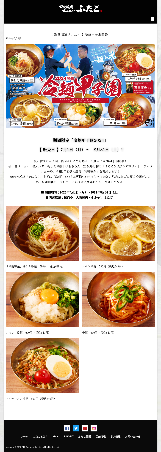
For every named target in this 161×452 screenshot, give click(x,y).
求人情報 (115, 436)
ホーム (24, 436)
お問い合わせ (132, 436)
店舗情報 (101, 436)
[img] (152, 19)
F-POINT (69, 436)
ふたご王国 (84, 436)
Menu (56, 436)
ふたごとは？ (40, 436)
